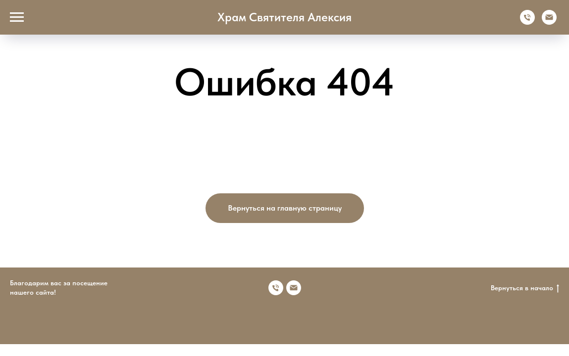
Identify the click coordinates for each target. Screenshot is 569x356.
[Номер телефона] (275, 287)
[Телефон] (527, 22)
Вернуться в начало (525, 288)
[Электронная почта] (549, 22)
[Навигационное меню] (17, 17)
